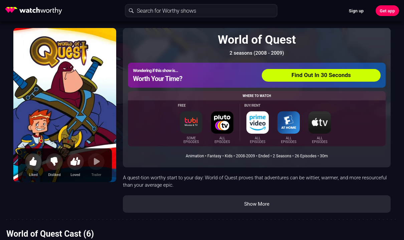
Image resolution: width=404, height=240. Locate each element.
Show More (256, 204)
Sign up (356, 10)
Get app (387, 10)
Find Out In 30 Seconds (321, 75)
